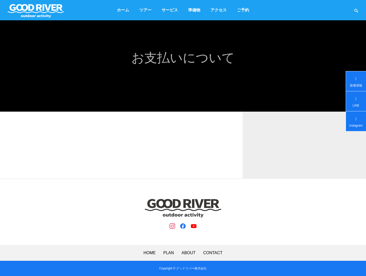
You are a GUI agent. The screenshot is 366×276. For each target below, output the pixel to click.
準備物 (194, 10)
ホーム (123, 10)
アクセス (218, 10)
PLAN (168, 253)
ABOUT (188, 253)
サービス (170, 10)
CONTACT (212, 253)
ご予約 (243, 10)
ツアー (145, 10)
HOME (149, 253)
